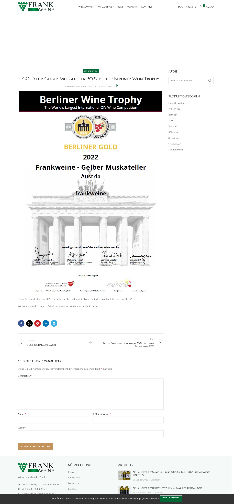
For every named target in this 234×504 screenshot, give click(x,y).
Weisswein (174, 108)
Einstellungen (171, 497)
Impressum (74, 478)
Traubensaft (174, 143)
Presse (71, 473)
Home (107, 51)
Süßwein (173, 132)
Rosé (171, 120)
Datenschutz (75, 484)
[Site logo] (36, 7)
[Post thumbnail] (124, 477)
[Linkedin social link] (46, 323)
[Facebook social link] (21, 323)
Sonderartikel (175, 149)
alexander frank (84, 86)
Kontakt (72, 489)
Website (22, 428)
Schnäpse (173, 137)
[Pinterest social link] (37, 323)
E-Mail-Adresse (101, 414)
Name (22, 414)
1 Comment (154, 480)
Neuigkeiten (121, 51)
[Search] (191, 80)
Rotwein (172, 114)
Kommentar (25, 376)
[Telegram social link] (54, 323)
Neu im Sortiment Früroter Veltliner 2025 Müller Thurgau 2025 (167, 488)
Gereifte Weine (176, 103)
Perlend (172, 126)
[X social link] (29, 323)
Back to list (91, 343)
